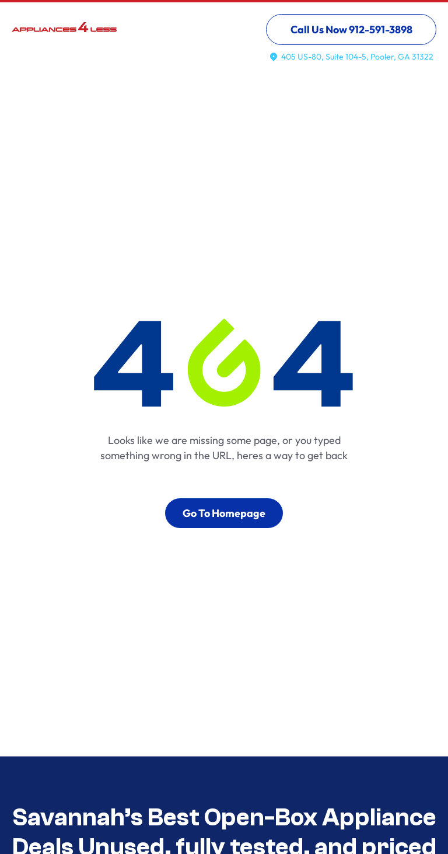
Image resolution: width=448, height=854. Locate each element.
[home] (64, 34)
